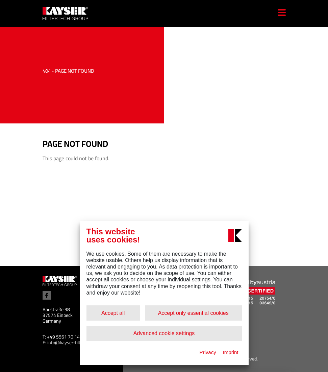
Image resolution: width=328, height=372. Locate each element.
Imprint (230, 352)
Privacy (207, 352)
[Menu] (279, 13)
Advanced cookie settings (164, 333)
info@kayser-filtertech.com (75, 342)
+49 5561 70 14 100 (68, 336)
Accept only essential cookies (193, 313)
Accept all (113, 313)
